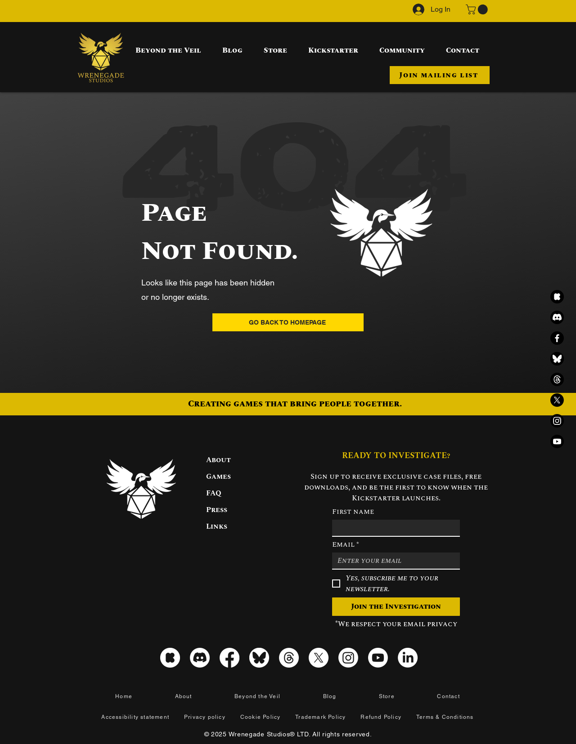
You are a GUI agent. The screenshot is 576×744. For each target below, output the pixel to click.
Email (345, 544)
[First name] (393, 528)
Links (216, 526)
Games (218, 476)
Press (216, 509)
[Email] (393, 560)
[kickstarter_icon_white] (170, 658)
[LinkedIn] (408, 658)
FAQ (213, 493)
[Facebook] (557, 338)
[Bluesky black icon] (557, 358)
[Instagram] (557, 421)
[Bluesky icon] (259, 658)
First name (353, 511)
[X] (557, 400)
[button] (478, 9)
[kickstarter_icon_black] (557, 296)
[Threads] (557, 379)
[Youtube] (557, 441)
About (218, 459)
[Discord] (557, 317)
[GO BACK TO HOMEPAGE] (288, 322)
